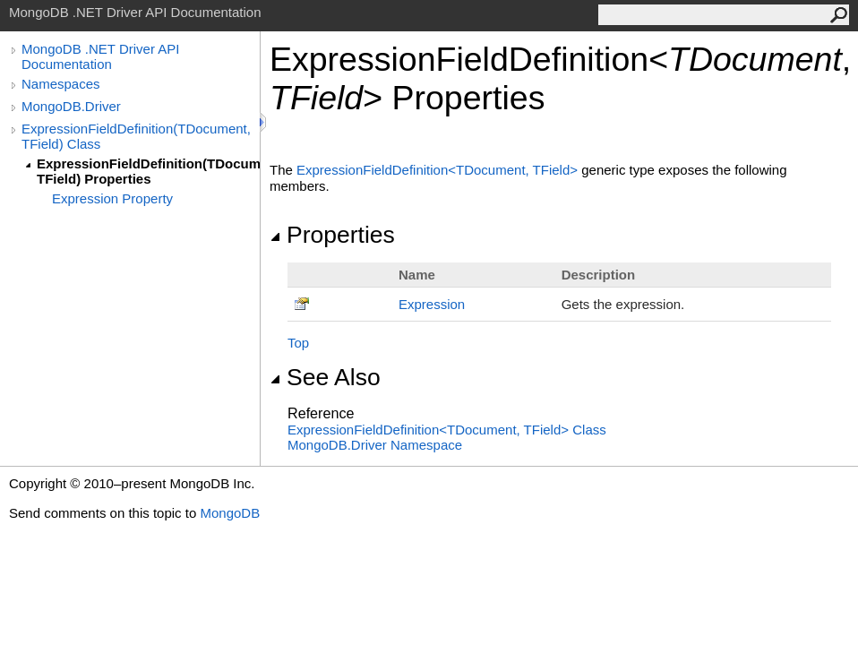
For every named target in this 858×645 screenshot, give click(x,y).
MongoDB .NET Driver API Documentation (100, 56)
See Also (325, 377)
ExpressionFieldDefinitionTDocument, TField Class (446, 429)
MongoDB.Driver (71, 106)
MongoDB (230, 512)
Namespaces (60, 83)
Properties (332, 234)
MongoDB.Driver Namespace (374, 444)
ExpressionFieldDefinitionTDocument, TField (438, 169)
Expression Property (112, 198)
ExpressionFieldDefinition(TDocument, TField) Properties (148, 171)
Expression (432, 304)
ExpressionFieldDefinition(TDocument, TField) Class (136, 136)
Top (298, 342)
